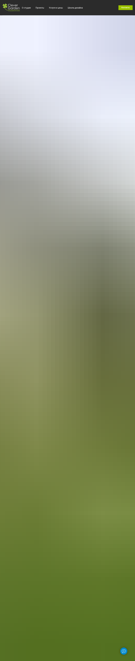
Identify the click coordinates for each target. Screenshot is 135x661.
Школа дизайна (75, 7)
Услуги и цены (56, 7)
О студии (26, 7)
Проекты (39, 7)
